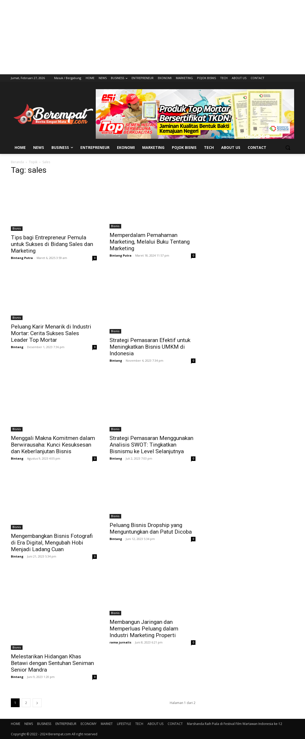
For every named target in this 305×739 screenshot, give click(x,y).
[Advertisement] (152, 37)
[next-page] (37, 702)
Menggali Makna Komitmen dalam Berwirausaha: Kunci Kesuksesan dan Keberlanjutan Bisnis (53, 445)
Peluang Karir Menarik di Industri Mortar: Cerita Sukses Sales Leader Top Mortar (51, 333)
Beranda (17, 162)
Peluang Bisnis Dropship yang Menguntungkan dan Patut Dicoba (151, 528)
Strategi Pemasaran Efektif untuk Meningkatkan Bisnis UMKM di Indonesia (150, 347)
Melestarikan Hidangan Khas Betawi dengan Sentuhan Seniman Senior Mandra (52, 663)
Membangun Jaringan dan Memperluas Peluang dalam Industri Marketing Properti (144, 628)
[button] (287, 147)
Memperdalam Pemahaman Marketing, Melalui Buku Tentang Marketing (150, 242)
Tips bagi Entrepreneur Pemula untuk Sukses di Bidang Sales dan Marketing (52, 244)
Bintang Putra (22, 258)
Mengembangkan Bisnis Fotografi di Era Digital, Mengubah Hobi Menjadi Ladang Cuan (52, 542)
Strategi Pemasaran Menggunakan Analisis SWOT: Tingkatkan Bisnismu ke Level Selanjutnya (151, 445)
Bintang (17, 347)
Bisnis (16, 228)
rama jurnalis (120, 642)
